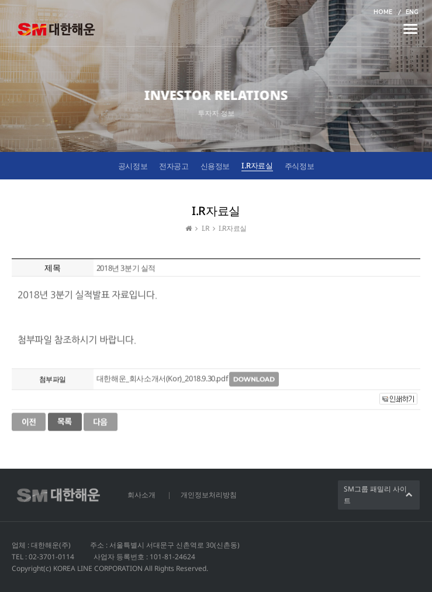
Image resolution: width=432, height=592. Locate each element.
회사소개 (141, 495)
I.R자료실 (257, 165)
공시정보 (132, 166)
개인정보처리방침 (209, 495)
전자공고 (173, 166)
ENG (412, 12)
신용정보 (215, 166)
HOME (383, 12)
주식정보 (299, 166)
